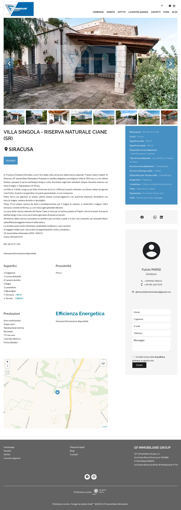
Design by (99, 492)
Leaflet (104, 426)
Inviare (139, 365)
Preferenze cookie (82, 492)
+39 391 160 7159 (153, 284)
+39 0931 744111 (153, 280)
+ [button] (7, 362)
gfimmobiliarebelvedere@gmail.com (153, 291)
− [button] (7, 366)
